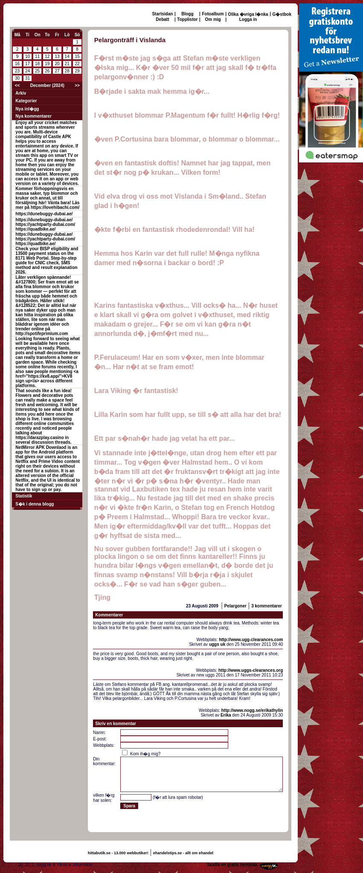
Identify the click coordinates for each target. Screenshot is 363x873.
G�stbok (282, 14)
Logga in (248, 19)
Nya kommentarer (33, 116)
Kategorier (26, 100)
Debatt (162, 19)
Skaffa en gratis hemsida (232, 864)
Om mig (213, 19)
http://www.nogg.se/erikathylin (252, 710)
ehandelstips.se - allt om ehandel (183, 853)
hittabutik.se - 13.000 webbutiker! (118, 853)
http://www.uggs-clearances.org (250, 670)
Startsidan (162, 14)
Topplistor (187, 19)
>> (77, 85)
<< (17, 85)
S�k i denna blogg (34, 504)
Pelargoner (235, 606)
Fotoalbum (213, 14)
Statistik (23, 496)
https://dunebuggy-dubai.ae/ (44, 213)
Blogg (187, 14)
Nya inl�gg (27, 109)
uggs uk (217, 644)
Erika (226, 715)
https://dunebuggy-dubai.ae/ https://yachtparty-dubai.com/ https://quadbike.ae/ (45, 224)
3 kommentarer (266, 606)
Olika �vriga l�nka (248, 14)
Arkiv (20, 93)
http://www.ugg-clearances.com (251, 639)
